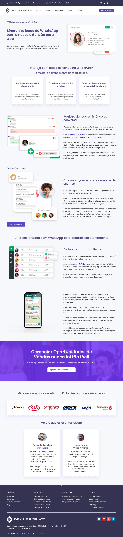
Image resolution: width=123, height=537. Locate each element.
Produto (48, 10)
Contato (79, 10)
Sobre (38, 10)
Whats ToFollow (76, 134)
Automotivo (59, 10)
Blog (70, 10)
